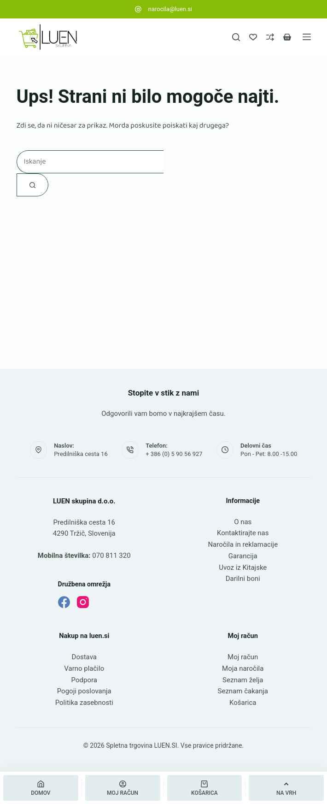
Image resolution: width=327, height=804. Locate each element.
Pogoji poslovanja (84, 691)
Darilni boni (243, 578)
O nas (242, 522)
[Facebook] (64, 602)
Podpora (84, 680)
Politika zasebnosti (84, 702)
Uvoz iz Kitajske (243, 567)
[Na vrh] (286, 788)
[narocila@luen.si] (138, 9)
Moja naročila (242, 668)
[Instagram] (83, 602)
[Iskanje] (236, 37)
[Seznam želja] (253, 37)
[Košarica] (204, 788)
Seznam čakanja (243, 691)
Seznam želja (242, 680)
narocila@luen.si (170, 9)
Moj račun (243, 657)
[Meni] (307, 37)
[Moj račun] (122, 788)
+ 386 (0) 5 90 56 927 (174, 453)
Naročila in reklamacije (243, 544)
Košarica (242, 702)
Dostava (84, 657)
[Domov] (40, 788)
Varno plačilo (84, 668)
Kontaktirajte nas (243, 533)
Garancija (242, 556)
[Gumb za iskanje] (32, 184)
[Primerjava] (270, 37)
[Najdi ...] (90, 161)
